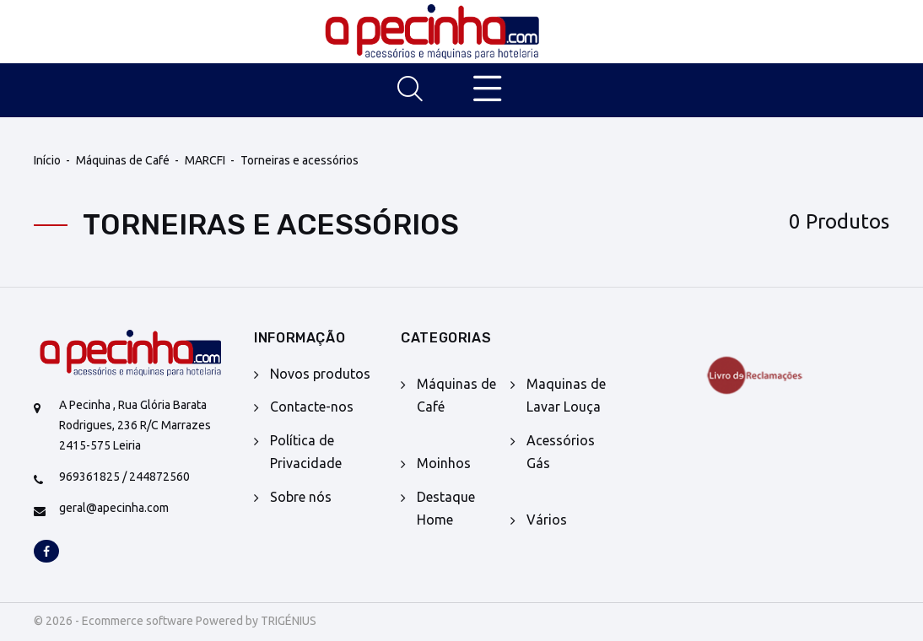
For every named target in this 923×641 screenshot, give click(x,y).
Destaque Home (446, 508)
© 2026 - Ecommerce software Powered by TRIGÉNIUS (175, 621)
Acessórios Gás (560, 452)
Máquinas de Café (123, 160)
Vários (546, 519)
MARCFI (205, 160)
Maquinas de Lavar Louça (566, 395)
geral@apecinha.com (114, 507)
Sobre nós (301, 496)
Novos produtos (320, 373)
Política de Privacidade (306, 452)
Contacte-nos (312, 406)
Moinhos (444, 463)
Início (47, 160)
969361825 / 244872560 (124, 476)
